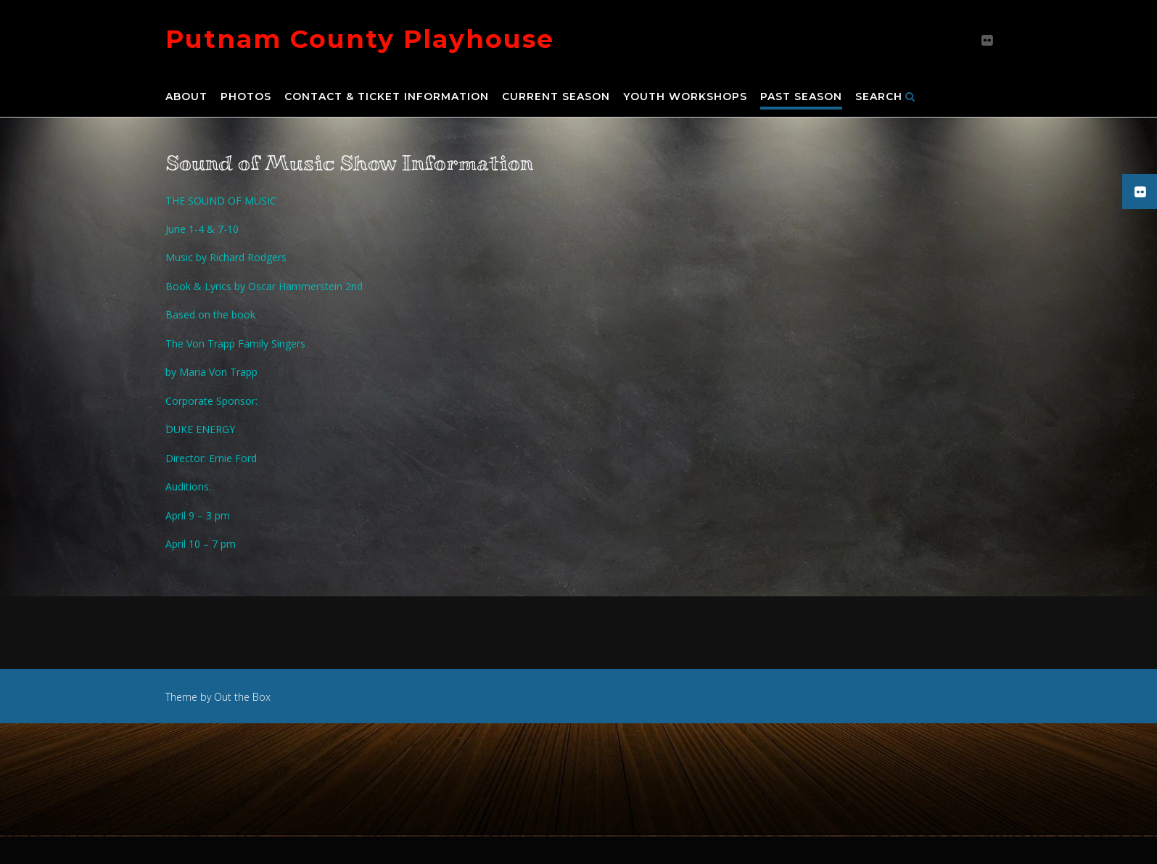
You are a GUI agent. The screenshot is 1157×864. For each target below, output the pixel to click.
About (186, 97)
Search (885, 97)
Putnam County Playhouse (359, 38)
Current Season (556, 97)
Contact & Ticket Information (386, 97)
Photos (246, 97)
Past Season (801, 97)
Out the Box (242, 697)
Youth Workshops (685, 97)
